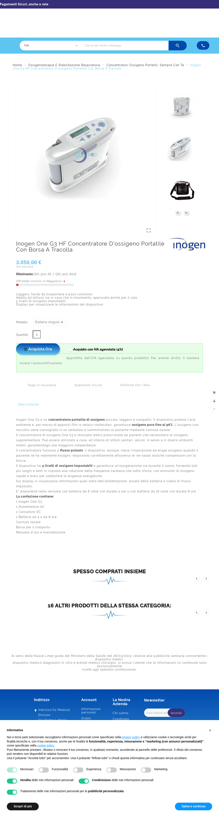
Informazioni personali (91, 710)
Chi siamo (120, 713)
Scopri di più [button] (23, 806)
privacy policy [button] (131, 737)
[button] (210, 730)
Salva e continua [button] (193, 806)
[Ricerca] (126, 45)
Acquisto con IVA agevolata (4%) (95, 349)
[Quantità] (37, 334)
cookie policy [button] (45, 745)
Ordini (86, 718)
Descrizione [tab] (28, 404)
